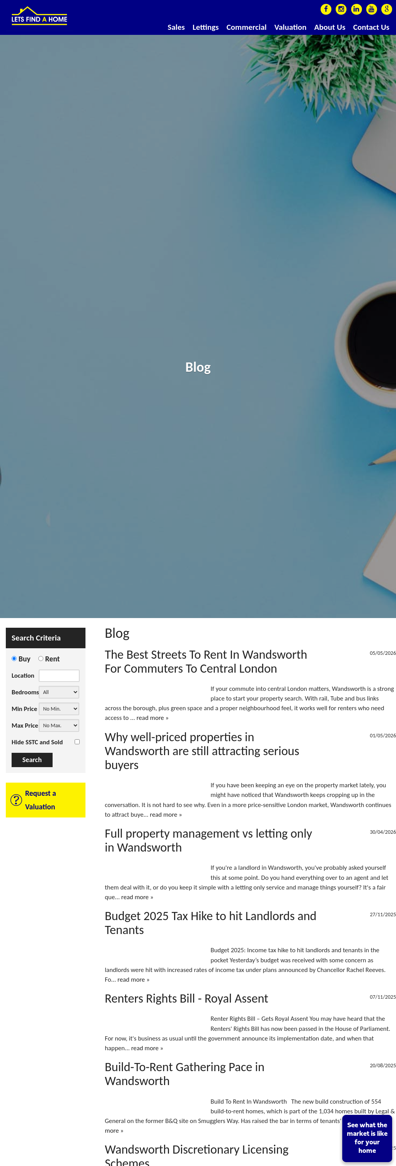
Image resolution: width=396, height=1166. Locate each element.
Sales (176, 27)
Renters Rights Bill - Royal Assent (186, 998)
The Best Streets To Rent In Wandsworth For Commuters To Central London (206, 661)
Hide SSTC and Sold (37, 742)
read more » (153, 718)
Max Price (25, 725)
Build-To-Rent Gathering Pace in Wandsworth (185, 1074)
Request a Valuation (40, 799)
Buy (25, 658)
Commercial (247, 27)
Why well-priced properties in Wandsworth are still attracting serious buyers (202, 751)
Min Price (24, 709)
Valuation (290, 27)
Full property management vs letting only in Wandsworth (208, 840)
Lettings (206, 27)
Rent (52, 658)
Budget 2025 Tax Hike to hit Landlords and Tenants (210, 923)
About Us (330, 27)
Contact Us (371, 27)
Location (23, 675)
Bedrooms (25, 692)
